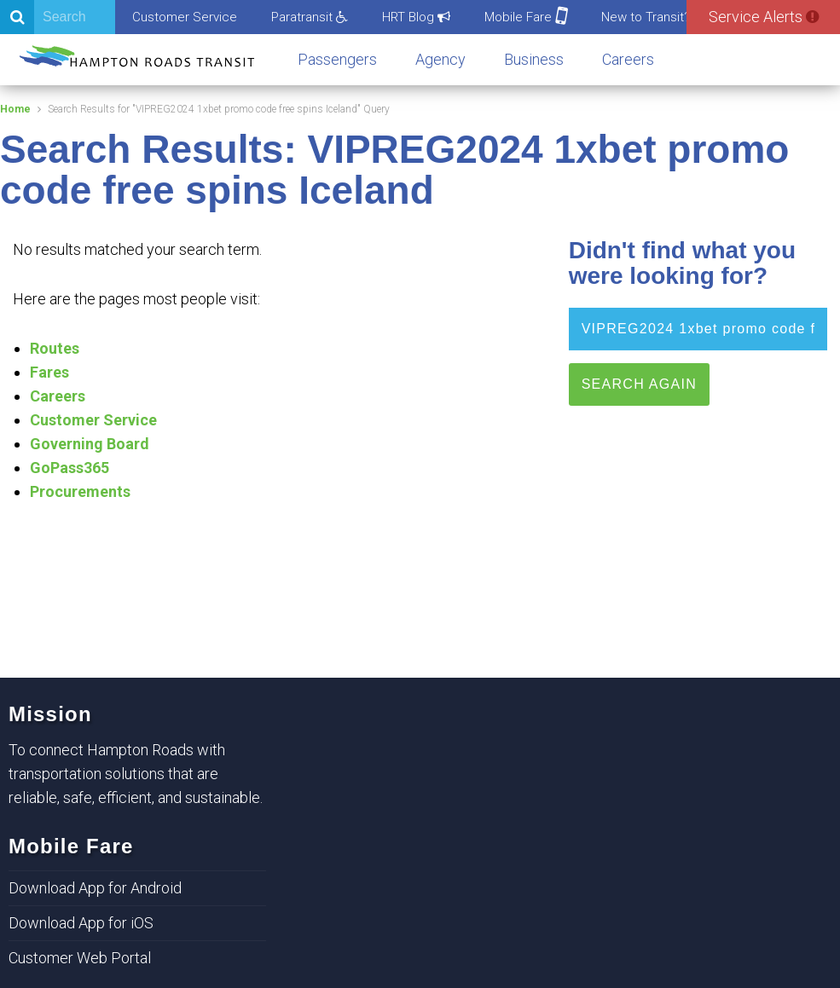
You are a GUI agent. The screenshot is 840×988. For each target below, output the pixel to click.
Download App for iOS (81, 923)
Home (15, 109)
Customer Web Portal (80, 958)
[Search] (57, 17)
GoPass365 (69, 468)
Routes (54, 348)
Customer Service (184, 17)
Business (534, 59)
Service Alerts (764, 17)
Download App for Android (95, 888)
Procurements (80, 491)
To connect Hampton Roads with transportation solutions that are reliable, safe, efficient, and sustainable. (136, 773)
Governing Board (89, 444)
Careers (628, 59)
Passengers (337, 59)
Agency (440, 59)
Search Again (639, 384)
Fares (49, 372)
